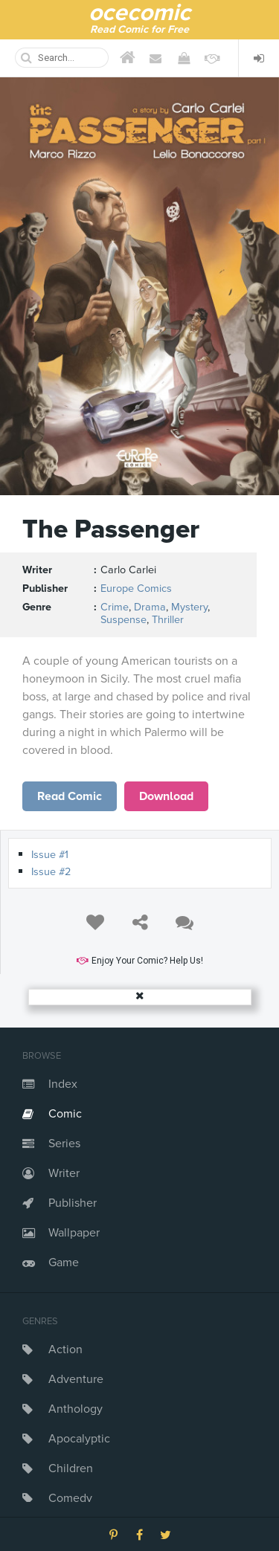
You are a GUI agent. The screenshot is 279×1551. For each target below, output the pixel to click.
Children (70, 1468)
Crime (114, 607)
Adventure (75, 1379)
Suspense (123, 619)
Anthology (75, 1409)
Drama (150, 607)
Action (65, 1349)
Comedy (70, 1498)
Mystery (189, 607)
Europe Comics (136, 588)
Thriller (168, 619)
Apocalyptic (79, 1438)
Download (166, 796)
